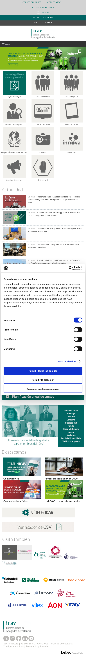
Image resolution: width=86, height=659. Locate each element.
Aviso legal (43, 643)
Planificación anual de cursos (33, 396)
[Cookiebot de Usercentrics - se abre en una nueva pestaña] (68, 268)
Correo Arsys (55, 2)
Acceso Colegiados (43, 18)
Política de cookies (61, 643)
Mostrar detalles (67, 361)
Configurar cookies (13, 646)
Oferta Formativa (43, 124)
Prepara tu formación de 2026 (61, 478)
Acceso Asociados (43, 23)
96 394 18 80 (27, 643)
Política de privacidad (37, 646)
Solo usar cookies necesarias (43, 389)
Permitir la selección (43, 380)
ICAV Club (43, 152)
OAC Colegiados (71, 96)
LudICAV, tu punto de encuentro (62, 501)
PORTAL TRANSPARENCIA (43, 7)
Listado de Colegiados (14, 124)
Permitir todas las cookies (43, 370)
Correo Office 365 (32, 2)
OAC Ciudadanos (43, 96)
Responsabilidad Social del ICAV (14, 152)
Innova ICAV (72, 152)
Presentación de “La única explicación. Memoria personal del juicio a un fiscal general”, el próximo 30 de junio (54, 200)
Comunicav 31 (11, 478)
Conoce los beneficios (15, 501)
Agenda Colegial (14, 96)
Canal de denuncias (14, 180)
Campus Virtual (71, 124)
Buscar (43, 12)
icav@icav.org (10, 643)
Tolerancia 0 (43, 180)
